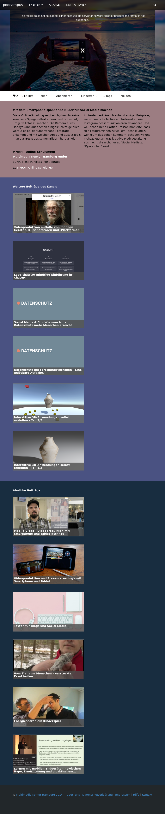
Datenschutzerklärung (97, 794)
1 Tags (109, 96)
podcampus (13, 5)
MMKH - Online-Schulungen (35, 167)
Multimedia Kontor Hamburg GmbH (40, 156)
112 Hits (27, 96)
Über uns (73, 794)
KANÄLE (54, 4)
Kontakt (147, 794)
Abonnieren (65, 96)
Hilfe (136, 794)
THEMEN (36, 4)
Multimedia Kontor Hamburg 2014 (39, 794)
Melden (126, 96)
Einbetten (89, 96)
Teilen (44, 96)
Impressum (123, 794)
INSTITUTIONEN (75, 4)
